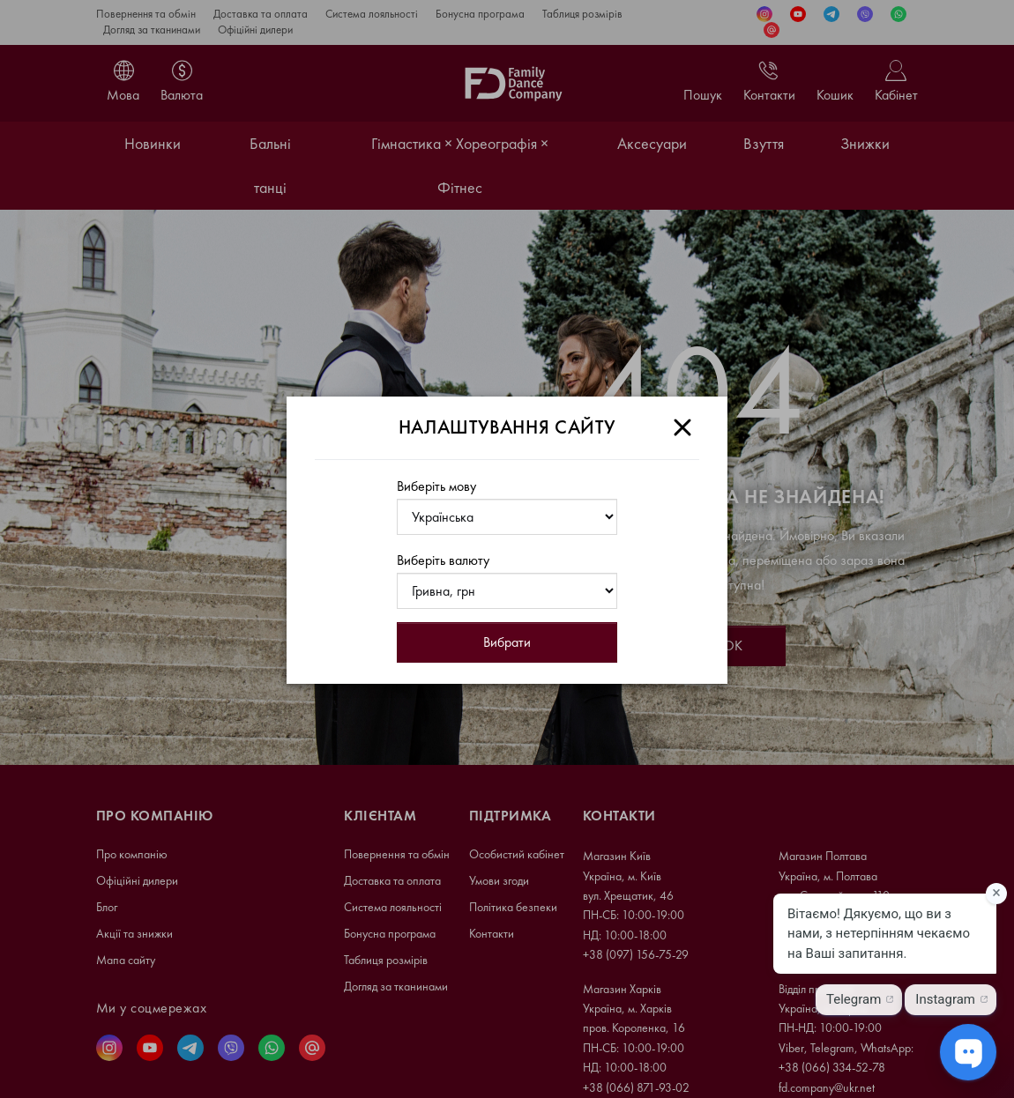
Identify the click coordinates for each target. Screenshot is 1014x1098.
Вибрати (507, 642)
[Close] (682, 427)
